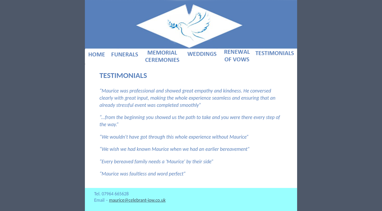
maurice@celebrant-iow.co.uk (137, 200)
